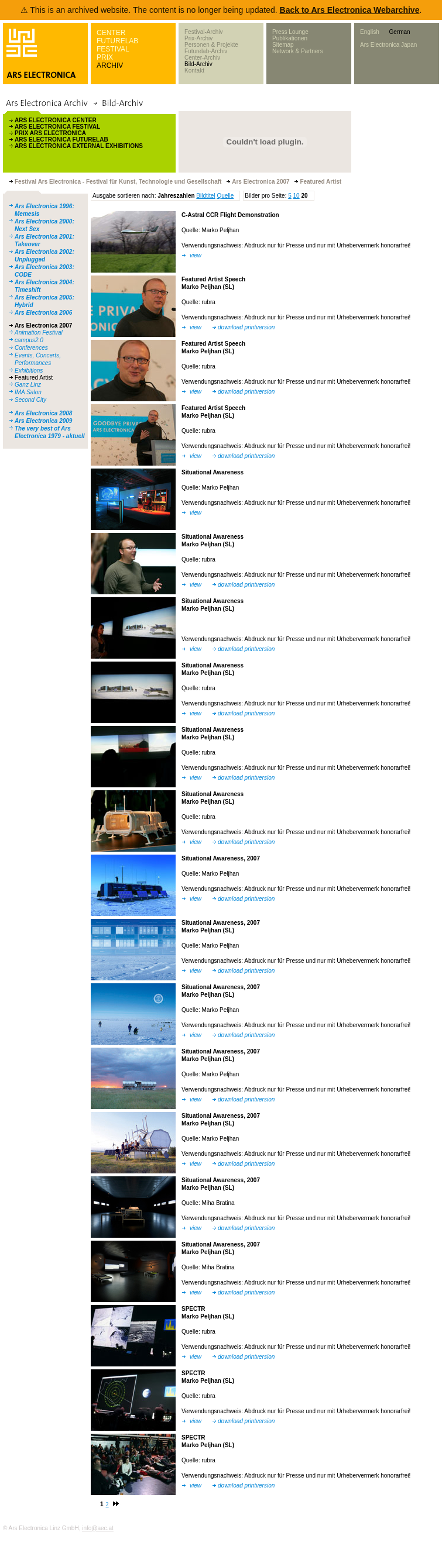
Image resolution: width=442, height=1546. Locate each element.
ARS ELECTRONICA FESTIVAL (57, 126)
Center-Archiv (202, 57)
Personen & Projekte (211, 45)
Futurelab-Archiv (205, 51)
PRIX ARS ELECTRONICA (50, 133)
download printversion (246, 327)
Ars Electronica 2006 (43, 312)
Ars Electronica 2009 (43, 421)
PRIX (105, 57)
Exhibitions (29, 370)
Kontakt (194, 70)
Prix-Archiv (198, 38)
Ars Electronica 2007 (43, 325)
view (195, 255)
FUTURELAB (117, 41)
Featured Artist (34, 377)
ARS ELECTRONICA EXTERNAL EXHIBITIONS (79, 146)
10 (296, 195)
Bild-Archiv (198, 64)
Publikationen (289, 38)
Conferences (31, 348)
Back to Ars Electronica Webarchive (350, 10)
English (369, 32)
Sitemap (283, 45)
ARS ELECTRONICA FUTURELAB (61, 139)
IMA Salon (28, 392)
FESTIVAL (113, 49)
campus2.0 (29, 340)
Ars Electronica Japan (388, 45)
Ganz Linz (28, 384)
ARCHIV (110, 65)
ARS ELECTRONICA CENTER (56, 120)
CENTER (111, 33)
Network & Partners (297, 51)
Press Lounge (290, 32)
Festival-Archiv (203, 32)
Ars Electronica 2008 (43, 413)
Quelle (225, 195)
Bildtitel (205, 195)
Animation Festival (39, 332)
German (399, 32)
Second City (30, 400)
